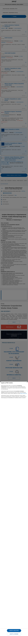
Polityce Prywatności (23, 393)
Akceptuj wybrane (14, 634)
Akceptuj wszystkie (14, 630)
